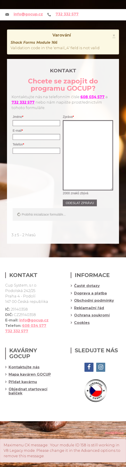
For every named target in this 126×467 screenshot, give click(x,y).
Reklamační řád (89, 308)
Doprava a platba (90, 293)
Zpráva (68, 117)
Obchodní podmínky (94, 301)
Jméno (18, 117)
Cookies (82, 323)
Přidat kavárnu (23, 382)
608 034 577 (92, 97)
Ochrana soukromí (92, 315)
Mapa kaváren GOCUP (30, 374)
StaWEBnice (114, 432)
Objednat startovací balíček (28, 391)
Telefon (18, 144)
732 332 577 (67, 14)
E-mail (18, 130)
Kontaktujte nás (24, 367)
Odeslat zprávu (80, 203)
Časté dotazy (87, 286)
